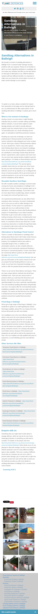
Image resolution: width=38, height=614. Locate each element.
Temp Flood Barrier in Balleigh (13, 585)
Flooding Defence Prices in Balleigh (14, 603)
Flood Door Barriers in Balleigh (14, 595)
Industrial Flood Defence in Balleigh (14, 608)
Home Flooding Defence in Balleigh (14, 605)
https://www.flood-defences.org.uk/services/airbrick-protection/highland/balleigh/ (18, 403)
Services (5, 583)
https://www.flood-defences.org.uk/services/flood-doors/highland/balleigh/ (16, 393)
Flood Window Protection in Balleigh (15, 601)
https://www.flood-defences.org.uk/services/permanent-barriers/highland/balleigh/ (14, 361)
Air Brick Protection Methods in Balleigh (16, 597)
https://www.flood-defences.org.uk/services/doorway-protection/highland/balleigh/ (13, 374)
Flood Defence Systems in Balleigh (14, 575)
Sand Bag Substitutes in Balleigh (14, 593)
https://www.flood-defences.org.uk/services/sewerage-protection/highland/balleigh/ (19, 413)
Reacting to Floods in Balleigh (13, 581)
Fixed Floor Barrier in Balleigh (13, 587)
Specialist (6, 577)
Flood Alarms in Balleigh (11, 591)
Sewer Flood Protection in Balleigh (15, 599)
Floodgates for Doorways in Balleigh (15, 589)
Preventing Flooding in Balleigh (14, 579)
